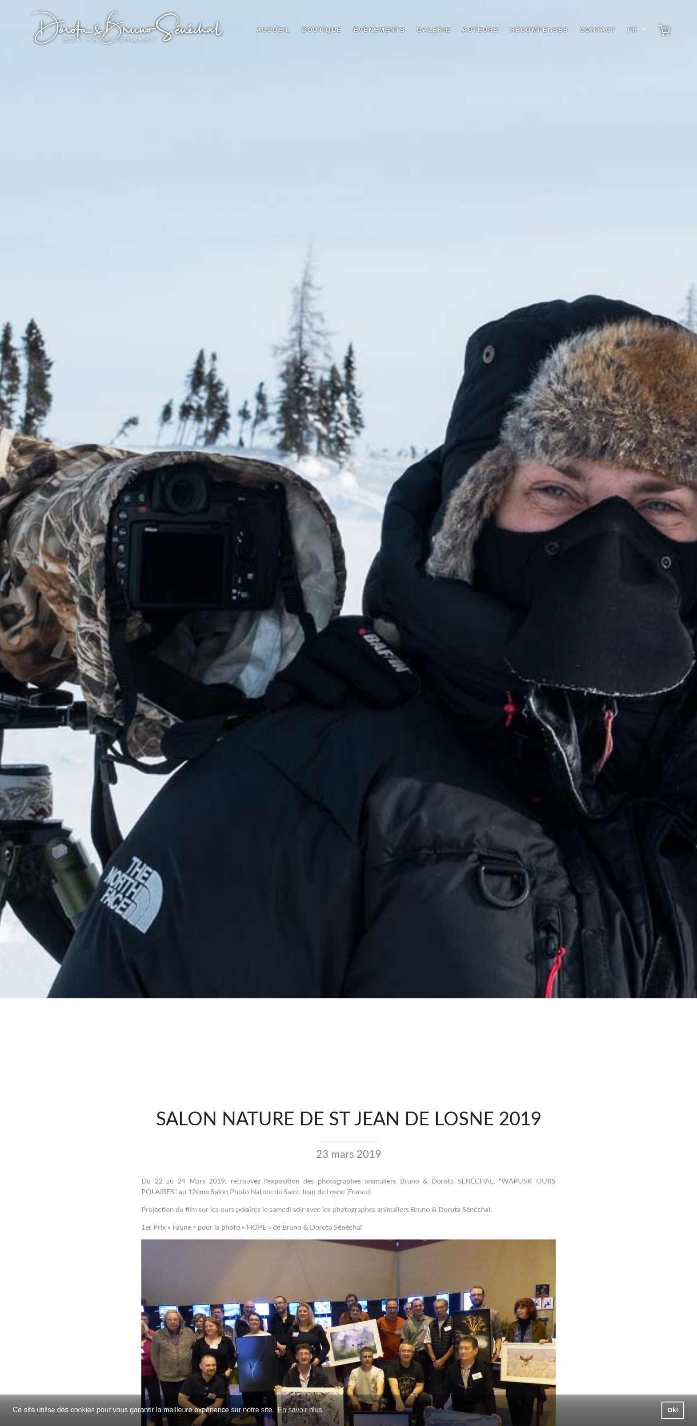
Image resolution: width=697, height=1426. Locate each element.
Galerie (434, 29)
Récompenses (539, 29)
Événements (379, 29)
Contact (598, 29)
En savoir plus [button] (299, 1410)
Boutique (322, 29)
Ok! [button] (673, 1410)
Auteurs (480, 29)
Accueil (273, 29)
